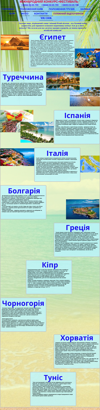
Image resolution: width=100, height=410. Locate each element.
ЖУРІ (12, 13)
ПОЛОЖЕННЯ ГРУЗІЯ (61, 9)
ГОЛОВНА (8, 9)
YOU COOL (46, 18)
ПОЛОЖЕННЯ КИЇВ (31, 9)
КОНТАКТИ (41, 13)
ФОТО (24, 13)
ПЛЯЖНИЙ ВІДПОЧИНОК (68, 13)
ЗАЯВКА (85, 9)
